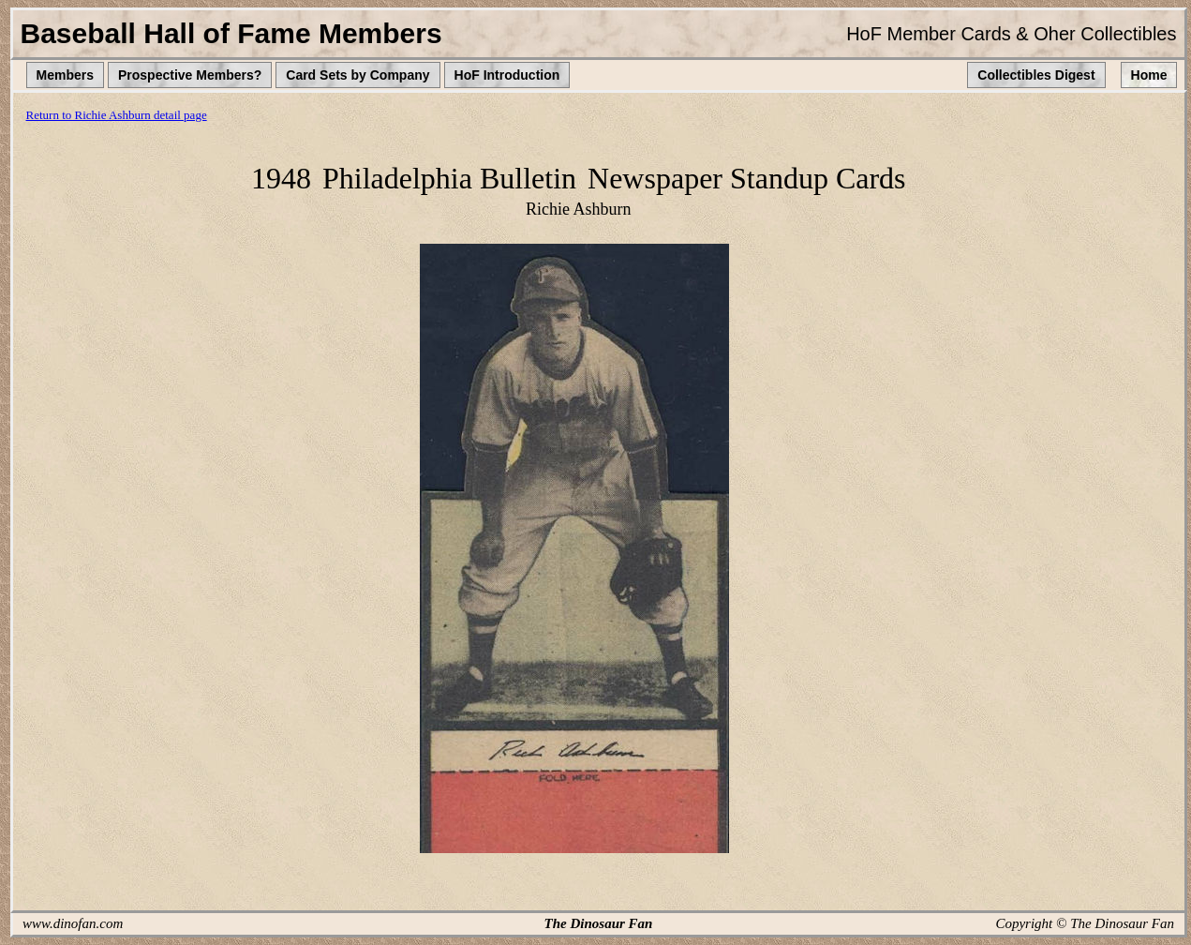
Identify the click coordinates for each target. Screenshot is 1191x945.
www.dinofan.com (72, 923)
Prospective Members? (189, 75)
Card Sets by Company (357, 75)
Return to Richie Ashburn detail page (116, 115)
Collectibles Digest (1035, 75)
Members (65, 75)
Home (1149, 75)
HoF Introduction (507, 75)
